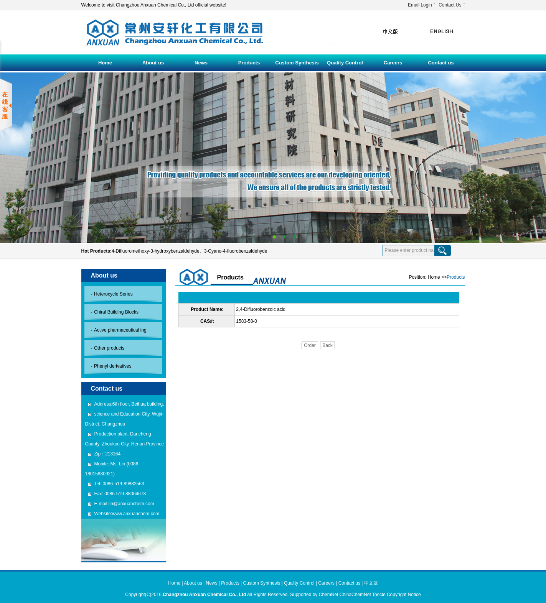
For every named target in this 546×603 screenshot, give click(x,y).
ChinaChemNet (355, 594)
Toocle (379, 594)
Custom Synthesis (296, 63)
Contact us (441, 63)
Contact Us (450, 5)
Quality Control (345, 63)
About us (153, 63)
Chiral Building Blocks (116, 312)
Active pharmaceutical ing (120, 330)
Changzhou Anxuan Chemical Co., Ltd (204, 594)
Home (105, 63)
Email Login (420, 5)
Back (327, 345)
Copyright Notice (404, 594)
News (201, 63)
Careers (393, 63)
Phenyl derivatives (112, 366)
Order (310, 345)
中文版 (371, 583)
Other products (109, 348)
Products (249, 63)
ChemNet (328, 594)
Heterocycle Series (113, 294)
